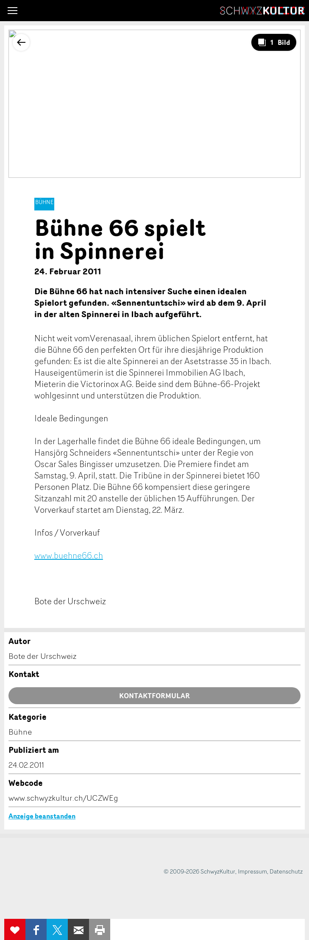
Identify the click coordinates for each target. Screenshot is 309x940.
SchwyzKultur (262, 10)
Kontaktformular (154, 696)
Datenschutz (286, 871)
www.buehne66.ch (68, 555)
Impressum (252, 871)
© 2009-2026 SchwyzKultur (199, 871)
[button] (12, 10)
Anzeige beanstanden (41, 816)
